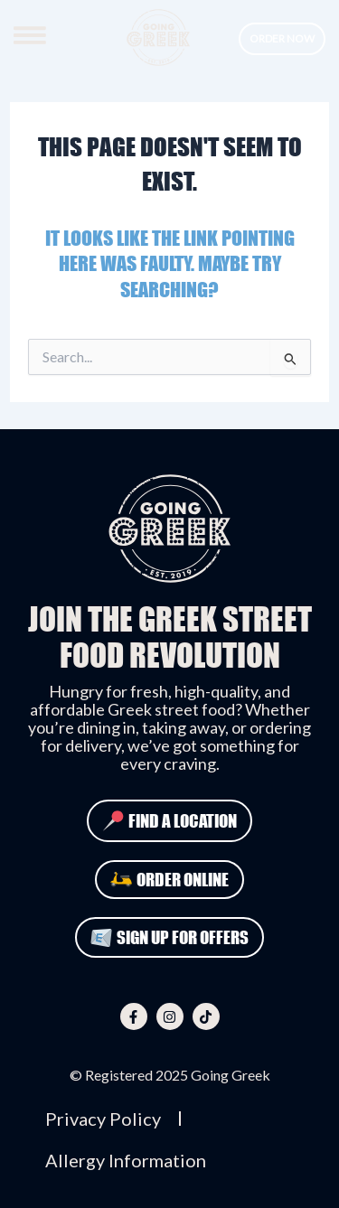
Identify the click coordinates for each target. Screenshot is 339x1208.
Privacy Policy (103, 1118)
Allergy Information (125, 1160)
